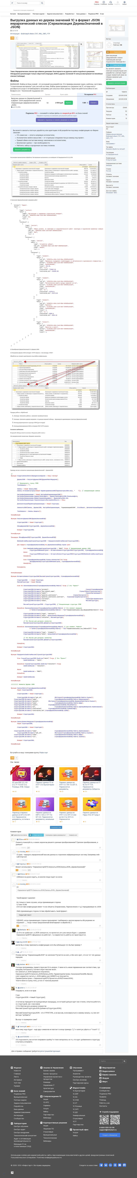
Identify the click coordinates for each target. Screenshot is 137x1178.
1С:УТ (75, 1103)
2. (16, 864)
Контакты (103, 1106)
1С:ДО (75, 1112)
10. (17, 988)
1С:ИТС (46, 1102)
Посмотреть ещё (56, 827)
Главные (17, 1074)
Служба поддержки (110, 1112)
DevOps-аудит (19, 1129)
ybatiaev (22, 964)
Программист (110, 143)
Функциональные (20, 1097)
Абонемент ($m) (111, 193)
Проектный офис (80, 1130)
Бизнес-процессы (50, 1074)
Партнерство (48, 1115)
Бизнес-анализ (49, 1071)
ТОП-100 (17, 1083)
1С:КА (75, 1097)
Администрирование (22, 1112)
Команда (46, 1082)
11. (16, 1027)
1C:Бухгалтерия (111, 160)
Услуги (46, 1109)
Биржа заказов (109, 1075)
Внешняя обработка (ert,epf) (115, 149)
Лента (16, 1077)
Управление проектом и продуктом (52, 1078)
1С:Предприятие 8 (112, 154)
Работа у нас (104, 1103)
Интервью (18, 1080)
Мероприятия (108, 1068)
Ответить (23, 847)
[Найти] (124, 1061)
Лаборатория (20, 1123)
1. (16, 839)
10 (17, 1040)
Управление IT (49, 1085)
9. (16, 964)
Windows (109, 165)
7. (17, 930)
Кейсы (45, 1112)
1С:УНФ (76, 1100)
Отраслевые (48, 1132)
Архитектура (48, 1088)
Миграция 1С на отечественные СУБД (22, 1145)
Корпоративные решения (55, 1123)
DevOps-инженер (80, 1080)
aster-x (22, 988)
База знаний (19, 1091)
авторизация (55, 1051)
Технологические (50, 1138)
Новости (17, 1071)
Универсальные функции (114, 134)
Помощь (102, 1100)
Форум (105, 1078)
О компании (104, 1088)
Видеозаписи (108, 1071)
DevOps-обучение (21, 1126)
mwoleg (23, 852)
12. (17, 1037)
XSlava (21, 839)
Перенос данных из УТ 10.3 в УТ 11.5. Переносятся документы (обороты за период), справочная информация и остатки (92, 789)
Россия (108, 171)
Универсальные (79, 1115)
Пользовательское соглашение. (23, 1157)
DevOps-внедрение (21, 1132)
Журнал (17, 1068)
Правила (102, 1097)
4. (17, 852)
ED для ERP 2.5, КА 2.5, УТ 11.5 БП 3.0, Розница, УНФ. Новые (20, 785)
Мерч (104, 1082)
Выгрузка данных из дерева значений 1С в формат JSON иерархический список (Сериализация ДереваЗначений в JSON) (56, 23)
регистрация (45, 1051)
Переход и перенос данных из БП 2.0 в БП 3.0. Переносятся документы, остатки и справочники (21, 817)
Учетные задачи (20, 1100)
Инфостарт (43, 753)
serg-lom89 (23, 942)
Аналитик (76, 1074)
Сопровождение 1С (52, 1096)
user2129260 (24, 1037)
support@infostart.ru (108, 1130)
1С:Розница (77, 1106)
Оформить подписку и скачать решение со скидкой (57, 120)
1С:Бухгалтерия (79, 1091)
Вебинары (47, 1118)
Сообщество (19, 1118)
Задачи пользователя (22, 1103)
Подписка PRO (20, 1094)
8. (16, 952)
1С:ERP (75, 1094)
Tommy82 (23, 1027)
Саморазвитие (49, 1091)
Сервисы (46, 1105)
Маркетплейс (79, 1088)
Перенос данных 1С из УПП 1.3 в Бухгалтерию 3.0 (45, 785)
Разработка (18, 1106)
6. (16, 942)
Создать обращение (109, 1135)
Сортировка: (55, 835)
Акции (45, 1099)
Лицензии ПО (48, 1129)
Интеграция (18, 1115)
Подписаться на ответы (19, 835)
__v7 (20, 952)
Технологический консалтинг (25, 1136)
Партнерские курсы (81, 1083)
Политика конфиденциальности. (49, 1157)
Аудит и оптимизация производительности (22, 1140)
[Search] (112, 1061)
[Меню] (12, 3)
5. (17, 884)
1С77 (74, 1121)
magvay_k (23, 864)
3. (17, 874)
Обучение (77, 1068)
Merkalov (23, 930)
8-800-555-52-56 (106, 1127)
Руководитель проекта (82, 1077)
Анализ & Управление (53, 1068)
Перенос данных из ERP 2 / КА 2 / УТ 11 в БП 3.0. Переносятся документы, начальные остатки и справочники (45, 817)
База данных (19, 1109)
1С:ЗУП (75, 1109)
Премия (17, 1086)
